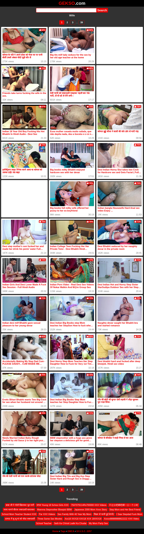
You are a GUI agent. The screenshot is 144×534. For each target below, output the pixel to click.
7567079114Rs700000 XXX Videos (88, 505)
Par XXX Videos (47, 514)
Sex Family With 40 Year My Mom (74, 514)
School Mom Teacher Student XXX (19, 514)
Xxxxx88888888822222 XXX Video (121, 519)
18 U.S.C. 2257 (84, 531)
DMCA (71, 531)
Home (55, 531)
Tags (63, 531)
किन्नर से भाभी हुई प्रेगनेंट (104, 514)
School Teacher (44, 523)
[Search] (66, 10)
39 (81, 22)
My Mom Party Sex (98, 523)
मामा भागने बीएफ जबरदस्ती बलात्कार (19, 510)
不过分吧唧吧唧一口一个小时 (123, 505)
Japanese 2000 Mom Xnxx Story (90, 510)
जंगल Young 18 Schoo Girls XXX (52, 505)
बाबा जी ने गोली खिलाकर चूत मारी (20, 505)
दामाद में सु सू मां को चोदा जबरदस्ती (20, 519)
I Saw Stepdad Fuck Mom (129, 514)
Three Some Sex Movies (49, 519)
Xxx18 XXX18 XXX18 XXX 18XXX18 (83, 519)
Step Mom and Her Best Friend (124, 510)
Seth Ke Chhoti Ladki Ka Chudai (70, 523)
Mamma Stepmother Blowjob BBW (54, 510)
